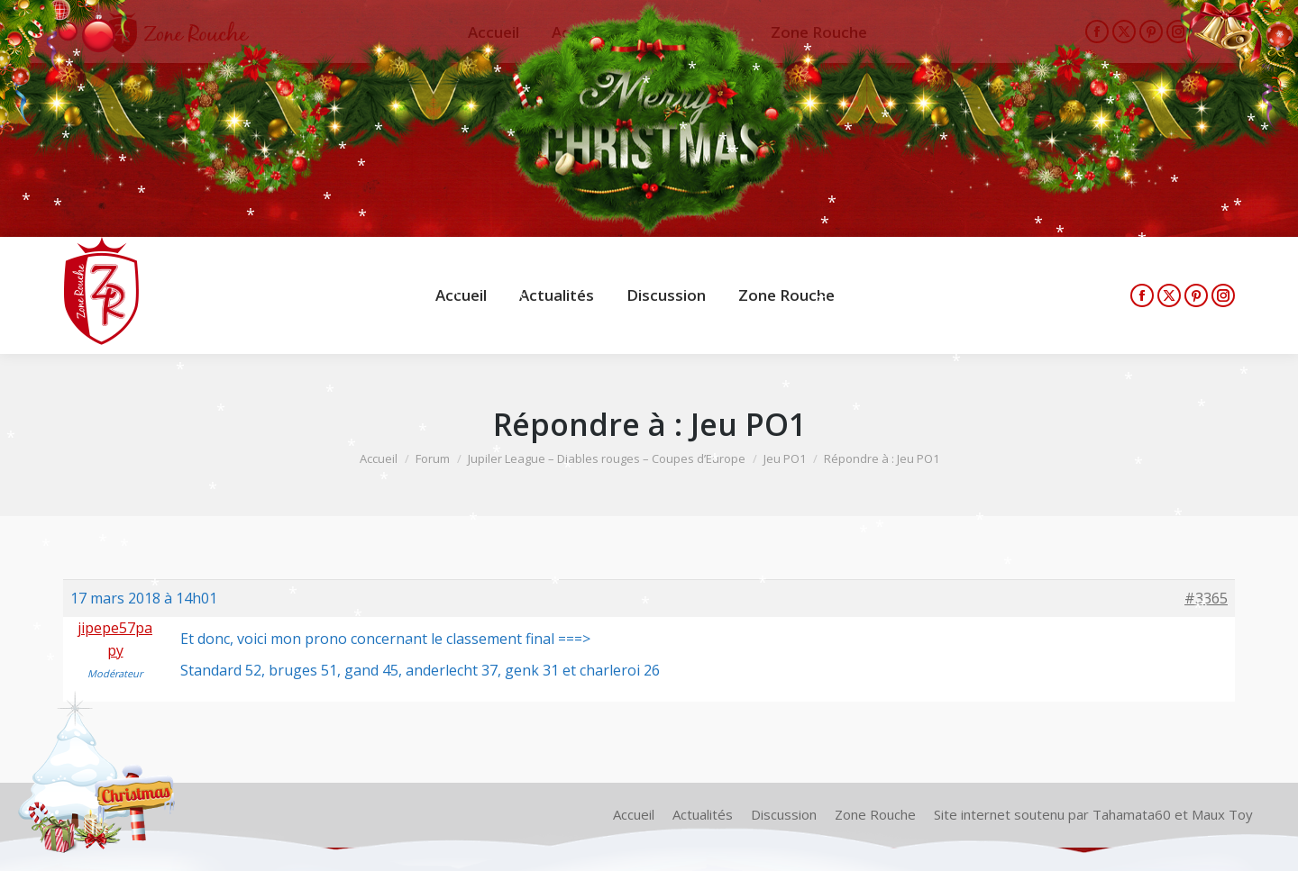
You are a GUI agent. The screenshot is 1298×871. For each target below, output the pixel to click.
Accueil (379, 458)
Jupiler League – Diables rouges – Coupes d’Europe (606, 458)
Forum (433, 458)
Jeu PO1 (784, 458)
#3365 (1206, 598)
